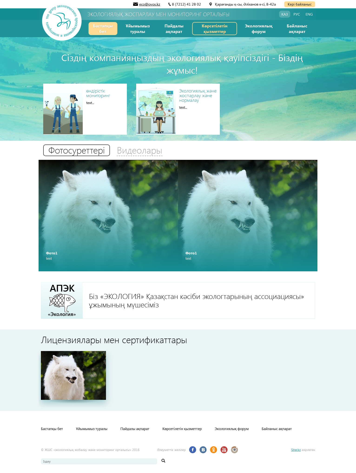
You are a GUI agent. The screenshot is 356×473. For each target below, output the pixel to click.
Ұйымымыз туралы (138, 28)
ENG (309, 14)
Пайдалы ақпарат (174, 28)
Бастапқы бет (103, 28)
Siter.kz (296, 449)
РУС (296, 14)
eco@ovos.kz (149, 4)
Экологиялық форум (259, 28)
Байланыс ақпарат (297, 28)
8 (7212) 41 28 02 (186, 4)
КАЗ (284, 14)
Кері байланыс (300, 4)
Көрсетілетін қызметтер (214, 28)
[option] (108, 215)
